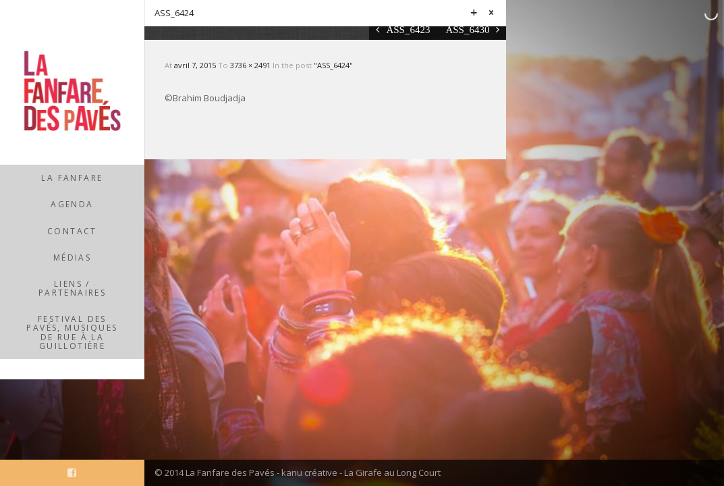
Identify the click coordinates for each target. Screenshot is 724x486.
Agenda (72, 204)
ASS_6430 (467, 29)
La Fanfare (72, 178)
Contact (72, 231)
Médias (72, 257)
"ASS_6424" (333, 65)
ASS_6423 (408, 29)
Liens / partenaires (72, 288)
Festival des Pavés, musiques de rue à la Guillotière (71, 332)
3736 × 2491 (251, 65)
